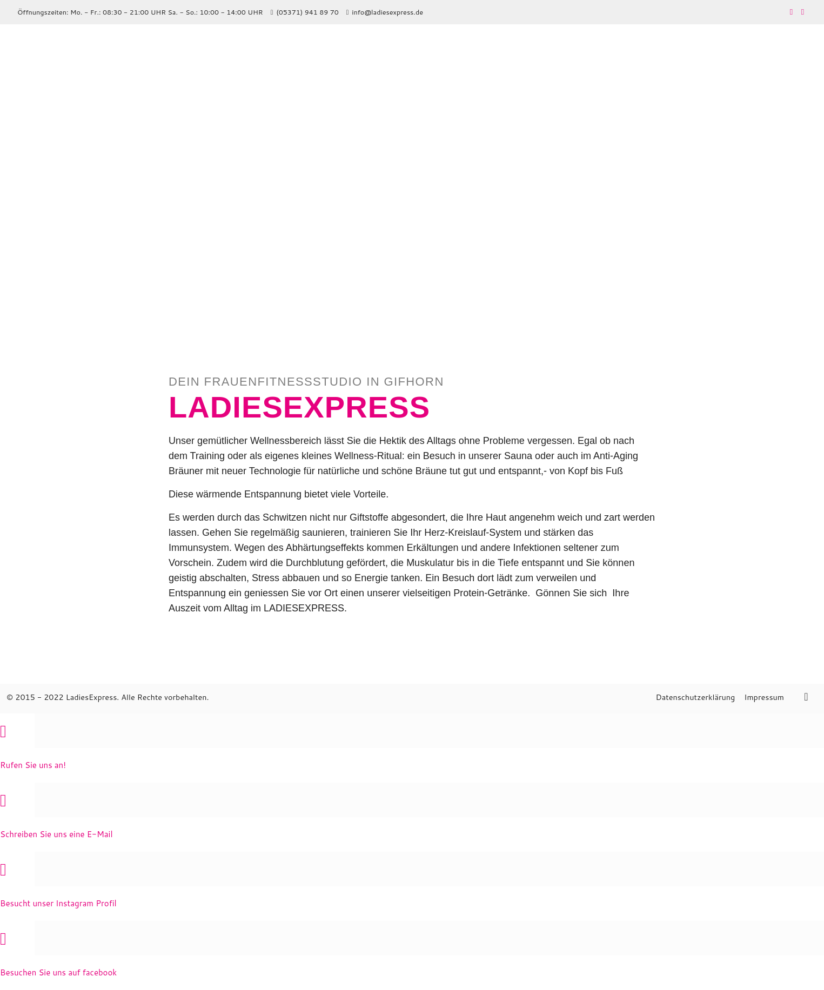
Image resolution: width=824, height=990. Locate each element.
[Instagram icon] (803, 11)
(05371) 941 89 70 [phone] (307, 12)
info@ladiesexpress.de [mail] (387, 12)
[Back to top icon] (806, 696)
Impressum (764, 697)
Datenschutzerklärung (695, 697)
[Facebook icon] (791, 11)
